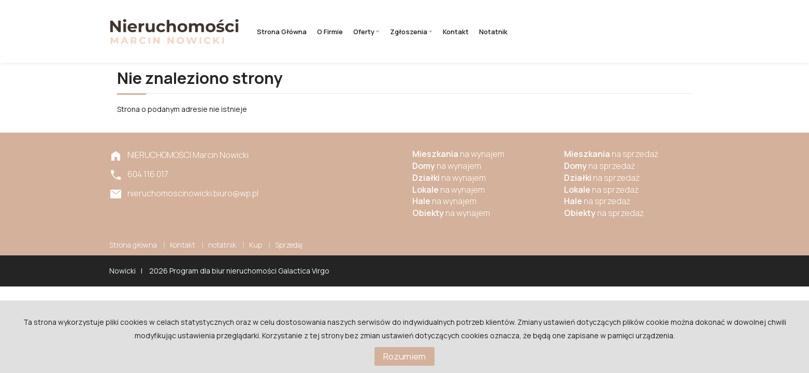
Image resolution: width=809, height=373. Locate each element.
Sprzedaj (288, 245)
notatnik (493, 31)
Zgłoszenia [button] (411, 31)
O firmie (330, 31)
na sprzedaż (611, 154)
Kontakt (456, 31)
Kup (255, 245)
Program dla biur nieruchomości (223, 271)
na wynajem (458, 154)
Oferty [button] (366, 31)
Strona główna (282, 31)
